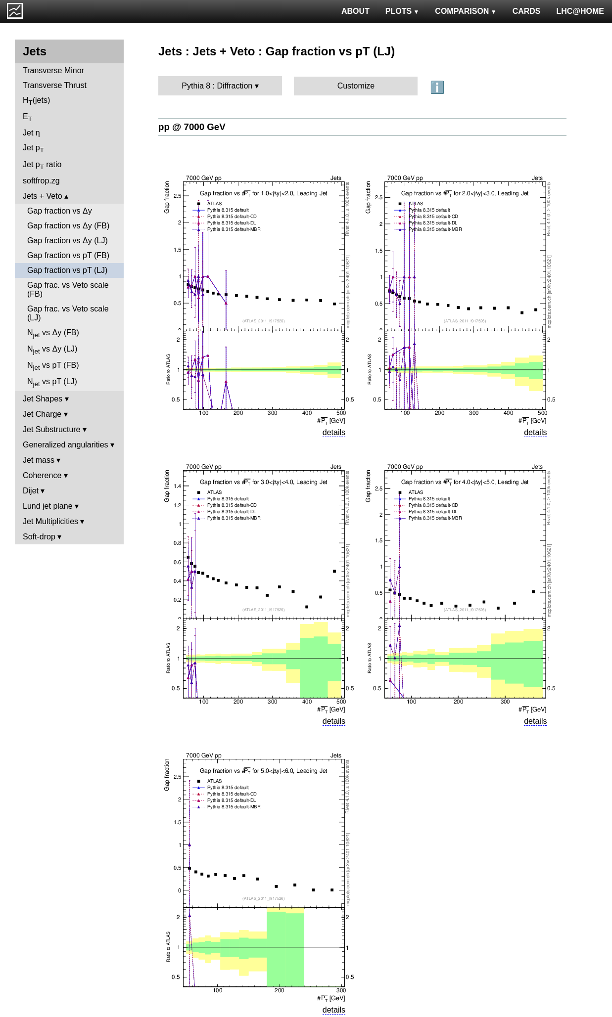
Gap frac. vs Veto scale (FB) (68, 289)
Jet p (33, 148)
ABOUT (355, 11)
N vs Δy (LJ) (52, 350)
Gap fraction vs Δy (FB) (68, 225)
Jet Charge (42, 414)
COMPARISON (465, 11)
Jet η (31, 133)
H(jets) (36, 101)
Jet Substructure (52, 429)
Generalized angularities (65, 445)
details (334, 432)
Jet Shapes (42, 399)
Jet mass (38, 460)
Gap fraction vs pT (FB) (68, 255)
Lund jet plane (48, 506)
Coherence (42, 475)
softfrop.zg (41, 181)
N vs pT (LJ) (52, 382)
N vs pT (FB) (53, 366)
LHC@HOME (580, 11)
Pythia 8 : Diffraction (217, 86)
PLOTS (402, 11)
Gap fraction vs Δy (59, 211)
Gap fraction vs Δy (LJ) (67, 240)
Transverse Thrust (55, 85)
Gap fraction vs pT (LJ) (67, 270)
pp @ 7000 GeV (192, 127)
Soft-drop (39, 536)
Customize (356, 86)
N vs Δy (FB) (53, 333)
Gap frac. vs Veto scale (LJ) (68, 313)
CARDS (527, 11)
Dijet (31, 490)
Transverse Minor (53, 70)
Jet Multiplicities (50, 521)
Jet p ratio (42, 165)
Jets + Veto (42, 196)
